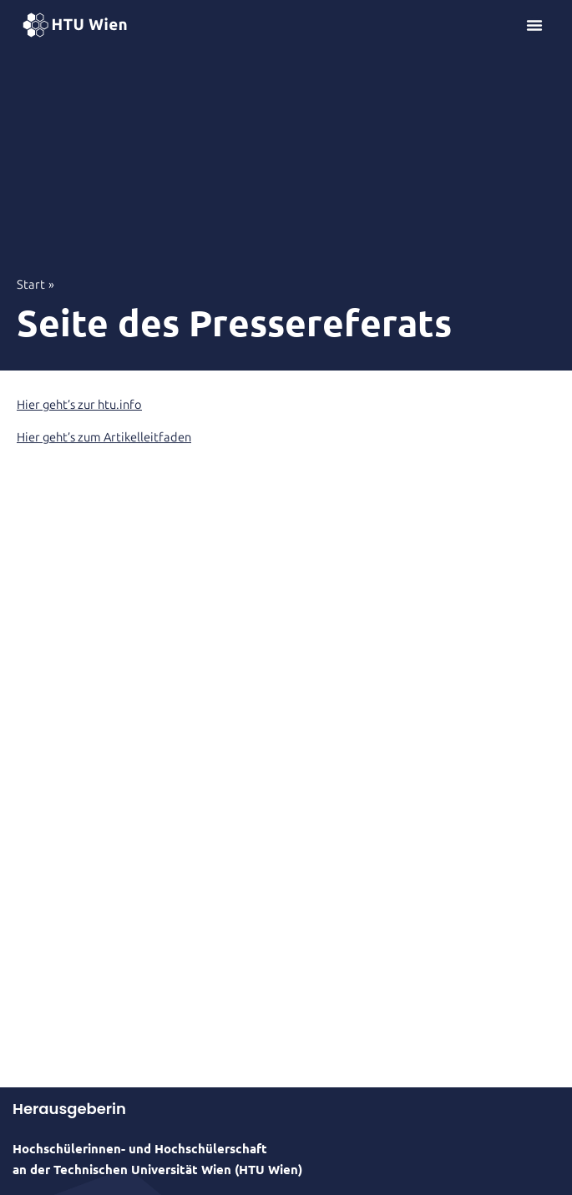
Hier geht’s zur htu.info (79, 404)
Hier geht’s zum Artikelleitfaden (104, 437)
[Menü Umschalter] (534, 25)
